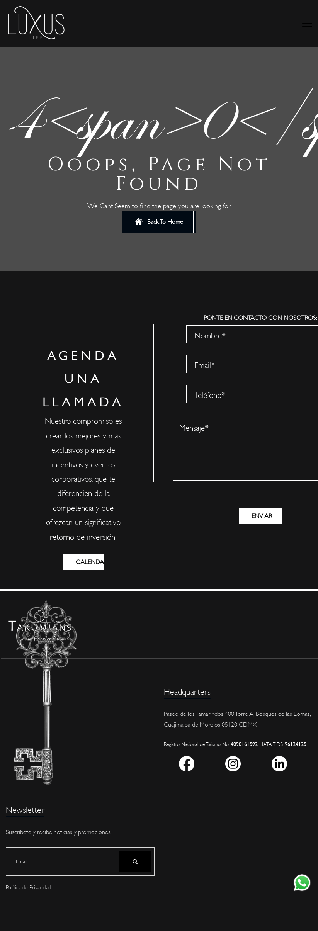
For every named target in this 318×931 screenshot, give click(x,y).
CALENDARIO (90, 562)
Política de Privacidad (28, 888)
